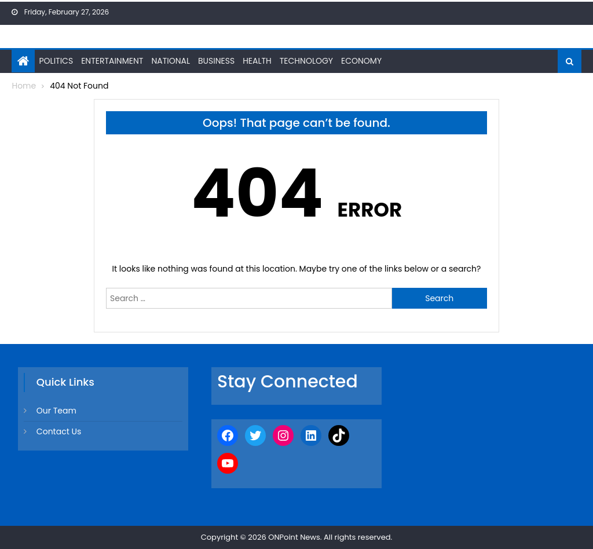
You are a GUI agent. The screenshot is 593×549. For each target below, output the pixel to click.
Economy (361, 61)
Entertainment (112, 61)
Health (257, 61)
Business (216, 61)
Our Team (56, 410)
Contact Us (58, 431)
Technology (306, 61)
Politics (56, 61)
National (170, 61)
